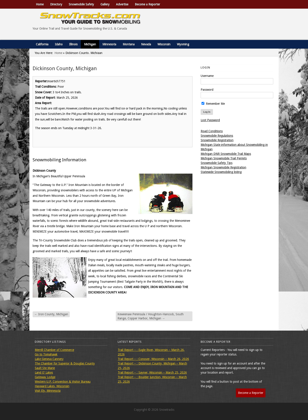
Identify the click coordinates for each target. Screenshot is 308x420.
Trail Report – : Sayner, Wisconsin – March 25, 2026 (152, 372)
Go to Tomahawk (46, 354)
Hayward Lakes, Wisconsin (52, 386)
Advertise (122, 4)
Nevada (146, 44)
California (42, 44)
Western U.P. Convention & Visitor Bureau (62, 381)
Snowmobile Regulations (217, 135)
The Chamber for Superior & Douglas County (65, 363)
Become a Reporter (147, 4)
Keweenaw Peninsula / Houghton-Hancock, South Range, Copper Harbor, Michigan (150, 316)
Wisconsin (163, 44)
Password (207, 89)
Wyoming (183, 44)
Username (207, 76)
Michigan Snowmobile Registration (223, 167)
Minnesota (109, 44)
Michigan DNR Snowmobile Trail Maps (226, 153)
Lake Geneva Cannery (49, 359)
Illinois (73, 44)
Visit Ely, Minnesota (47, 390)
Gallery (105, 4)
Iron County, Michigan (51, 314)
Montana (129, 44)
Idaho (59, 44)
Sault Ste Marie (45, 368)
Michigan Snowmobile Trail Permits (224, 158)
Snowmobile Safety (81, 4)
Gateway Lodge (45, 377)
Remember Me (213, 103)
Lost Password (210, 120)
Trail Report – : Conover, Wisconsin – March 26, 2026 (153, 359)
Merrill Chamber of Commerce (54, 350)
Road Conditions (212, 131)
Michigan (90, 44)
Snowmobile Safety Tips (216, 163)
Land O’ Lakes (44, 372)
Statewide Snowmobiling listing (221, 172)
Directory (56, 4)
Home (40, 4)
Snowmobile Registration (217, 140)
